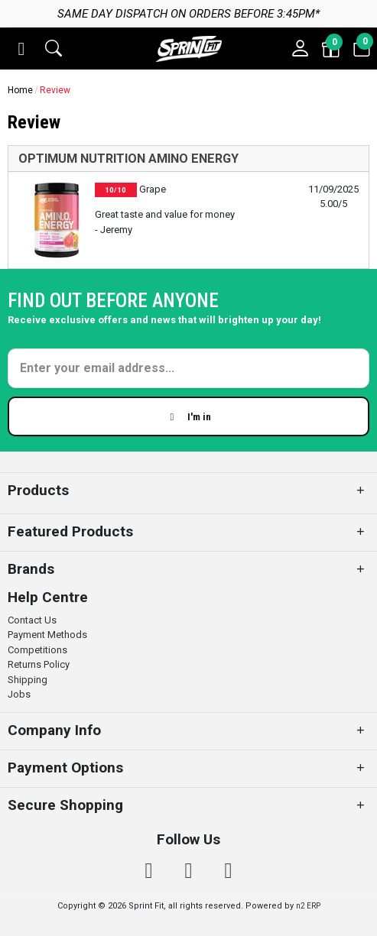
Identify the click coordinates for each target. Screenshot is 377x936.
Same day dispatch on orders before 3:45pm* (188, 14)
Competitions (37, 650)
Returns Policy (39, 664)
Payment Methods (47, 634)
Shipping (27, 679)
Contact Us (32, 620)
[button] (21, 49)
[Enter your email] (189, 368)
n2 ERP (308, 906)
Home (20, 90)
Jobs (19, 694)
